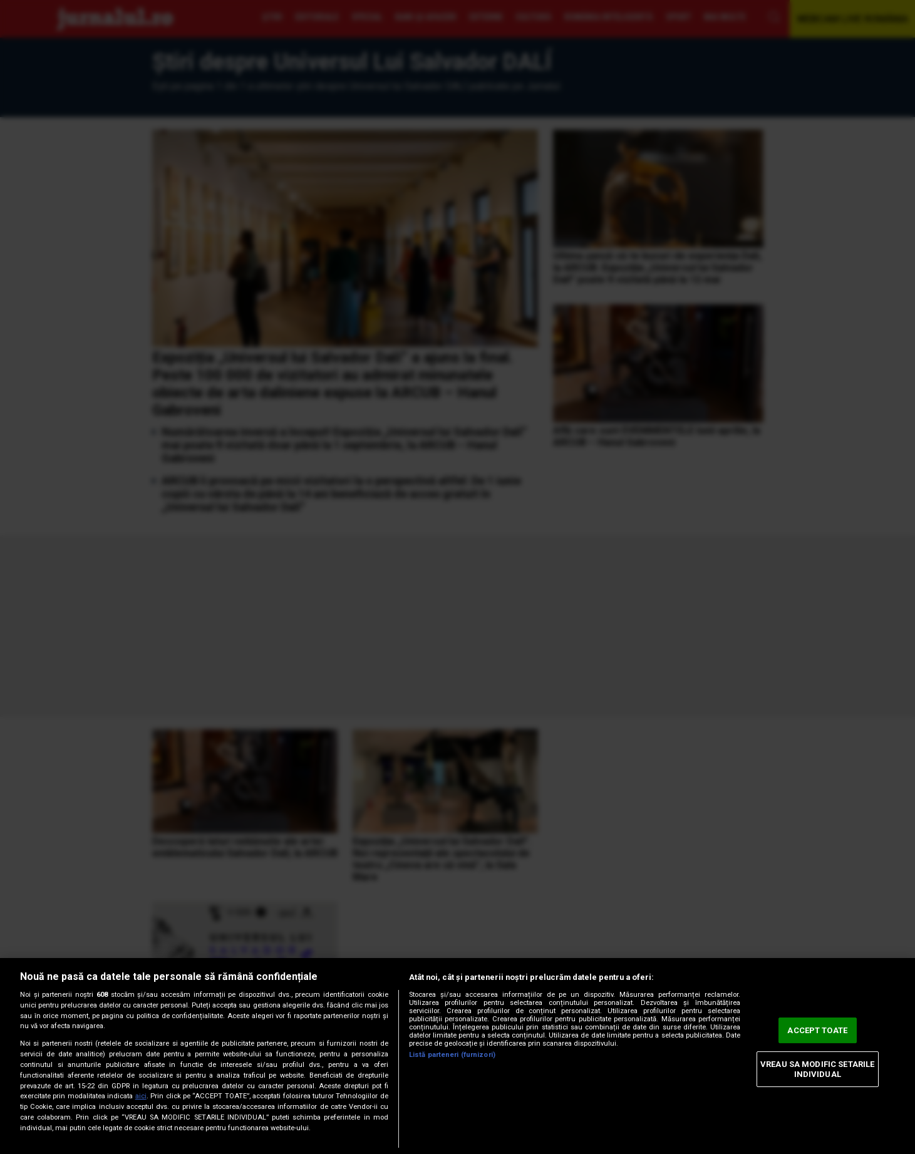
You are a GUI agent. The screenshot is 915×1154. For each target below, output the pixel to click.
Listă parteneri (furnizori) (452, 1055)
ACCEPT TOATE (817, 1030)
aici (141, 1096)
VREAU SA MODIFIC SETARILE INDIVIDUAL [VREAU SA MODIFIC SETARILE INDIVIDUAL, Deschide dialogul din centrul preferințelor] (817, 1069)
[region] (457, 1056)
